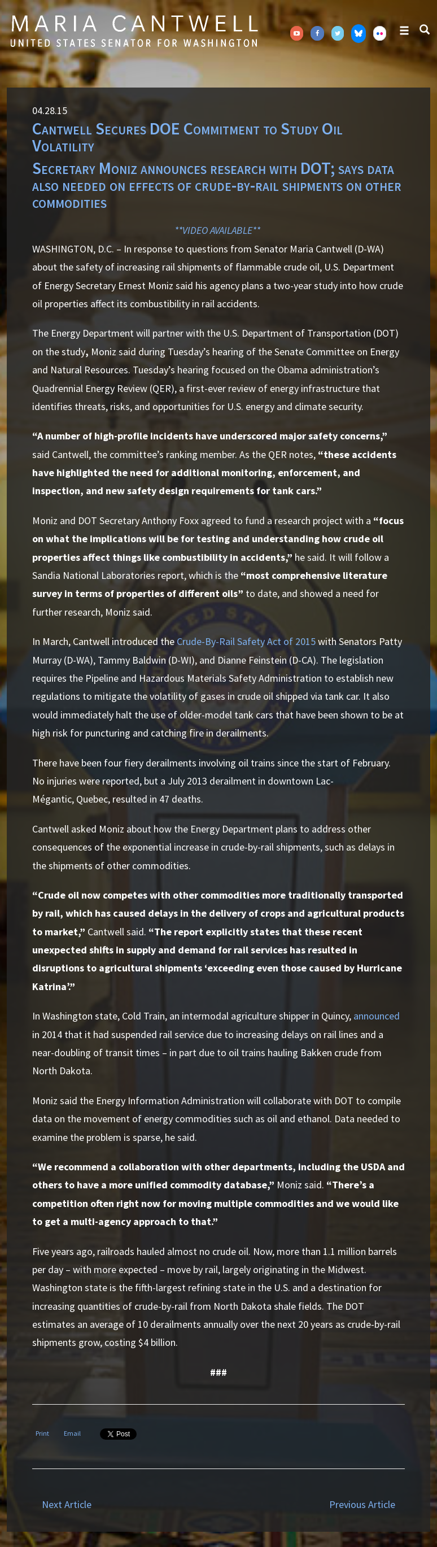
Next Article (66, 1504)
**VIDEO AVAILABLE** (217, 230)
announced (376, 1015)
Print (42, 1433)
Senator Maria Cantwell (134, 30)
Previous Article (362, 1504)
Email (72, 1433)
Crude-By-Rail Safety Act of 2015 (246, 641)
